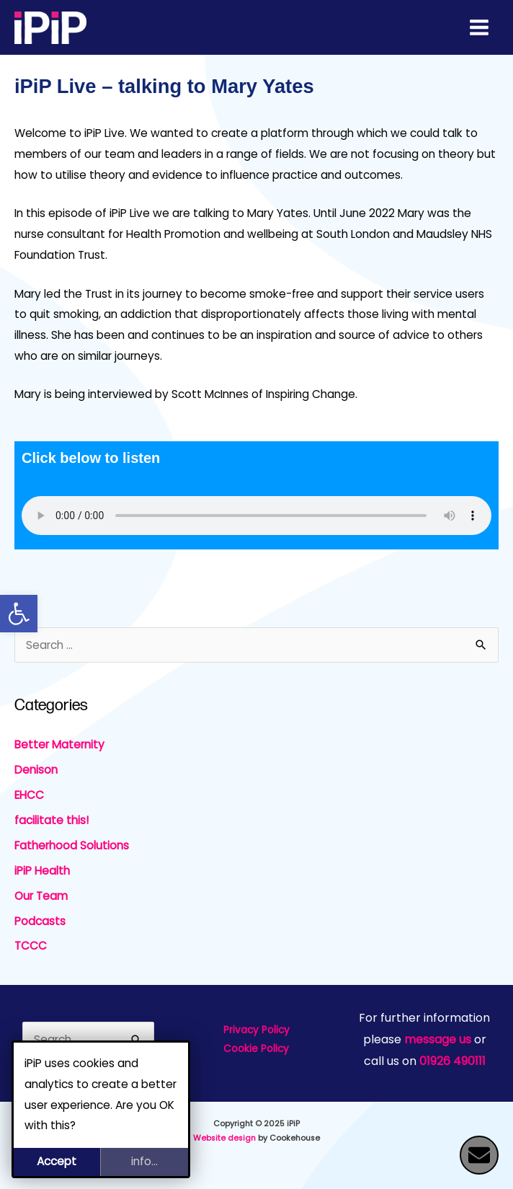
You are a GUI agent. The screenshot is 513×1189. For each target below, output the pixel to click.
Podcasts (40, 921)
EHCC (29, 795)
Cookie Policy (256, 1049)
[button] (18, 613)
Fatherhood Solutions (71, 845)
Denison (36, 769)
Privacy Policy (256, 1030)
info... (144, 1161)
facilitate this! (51, 820)
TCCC (30, 945)
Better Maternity (59, 744)
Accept (56, 1161)
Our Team (41, 895)
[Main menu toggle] (479, 27)
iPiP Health (42, 870)
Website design (224, 1138)
